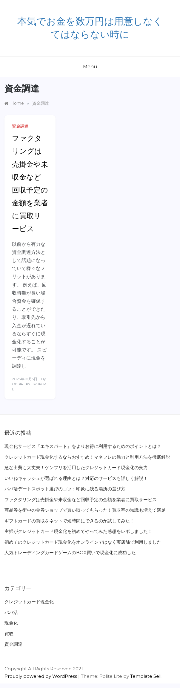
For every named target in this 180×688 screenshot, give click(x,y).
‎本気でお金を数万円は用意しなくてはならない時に (90, 28)
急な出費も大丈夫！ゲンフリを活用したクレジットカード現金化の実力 (76, 467)
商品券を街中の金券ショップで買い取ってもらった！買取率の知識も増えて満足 (85, 510)
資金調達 (20, 126)
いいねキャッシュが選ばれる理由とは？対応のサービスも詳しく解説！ (76, 478)
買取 (8, 634)
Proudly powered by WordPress (41, 676)
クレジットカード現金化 (29, 601)
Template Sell (145, 676)
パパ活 (11, 612)
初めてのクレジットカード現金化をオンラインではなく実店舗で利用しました (82, 542)
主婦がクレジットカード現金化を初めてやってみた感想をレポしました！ (78, 531)
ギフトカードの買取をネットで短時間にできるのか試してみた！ (69, 521)
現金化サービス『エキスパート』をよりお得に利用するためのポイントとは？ (82, 446)
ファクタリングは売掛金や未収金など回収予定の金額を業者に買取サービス (80, 499)
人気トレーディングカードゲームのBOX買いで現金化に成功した (70, 552)
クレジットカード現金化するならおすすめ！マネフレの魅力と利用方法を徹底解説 (87, 457)
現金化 (11, 623)
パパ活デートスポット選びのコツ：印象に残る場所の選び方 (64, 489)
